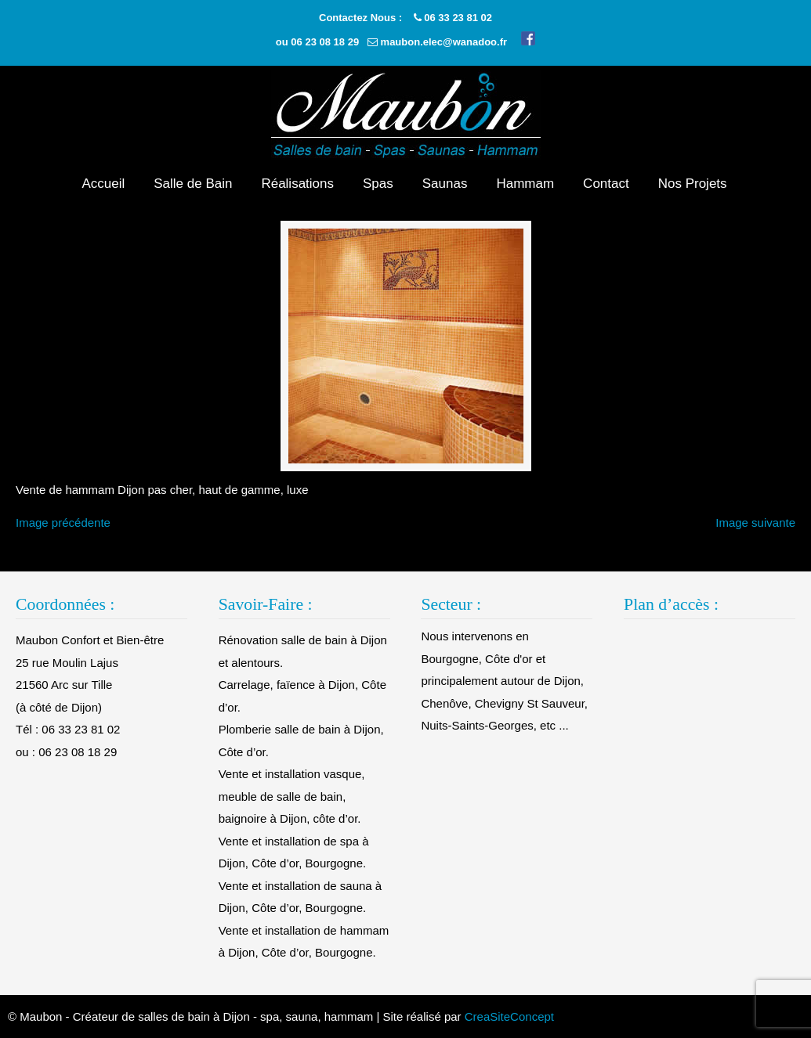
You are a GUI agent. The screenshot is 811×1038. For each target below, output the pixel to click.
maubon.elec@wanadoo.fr (444, 42)
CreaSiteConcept (509, 1016)
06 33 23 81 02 (458, 17)
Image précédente (63, 522)
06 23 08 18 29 (325, 42)
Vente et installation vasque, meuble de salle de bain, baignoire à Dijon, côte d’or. (292, 796)
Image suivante (755, 522)
